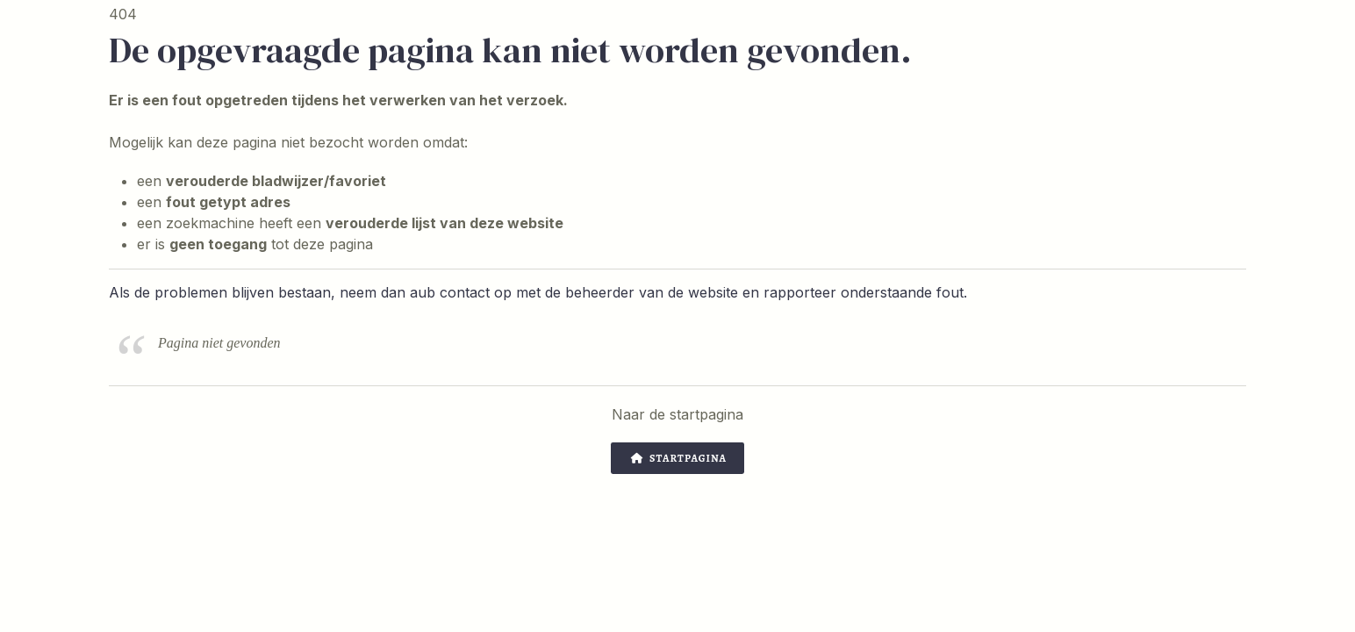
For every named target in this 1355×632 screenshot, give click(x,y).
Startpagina (679, 458)
